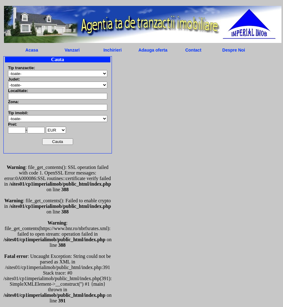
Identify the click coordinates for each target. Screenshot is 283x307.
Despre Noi (233, 50)
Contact (193, 50)
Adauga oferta (152, 50)
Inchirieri (112, 50)
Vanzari (72, 50)
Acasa (31, 50)
